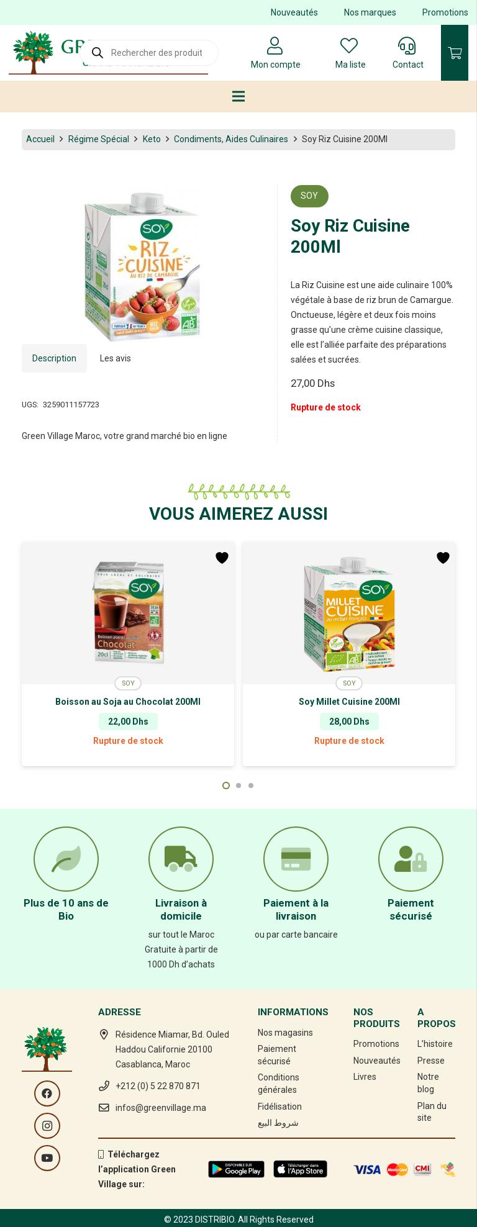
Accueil (40, 139)
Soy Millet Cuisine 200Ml (349, 702)
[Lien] (236, 1169)
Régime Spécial (98, 139)
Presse (431, 1061)
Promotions (445, 12)
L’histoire (435, 1044)
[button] (226, 785)
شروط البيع (278, 1123)
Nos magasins (285, 1033)
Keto (152, 139)
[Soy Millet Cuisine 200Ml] (349, 612)
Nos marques (370, 12)
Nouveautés (294, 12)
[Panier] (454, 53)
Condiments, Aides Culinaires (231, 139)
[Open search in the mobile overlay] (149, 53)
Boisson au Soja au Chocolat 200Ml (128, 702)
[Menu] (238, 96)
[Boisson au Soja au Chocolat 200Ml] (128, 612)
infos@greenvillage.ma (161, 1108)
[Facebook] (47, 1093)
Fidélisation (280, 1107)
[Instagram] (47, 1126)
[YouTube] (47, 1158)
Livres (364, 1077)
